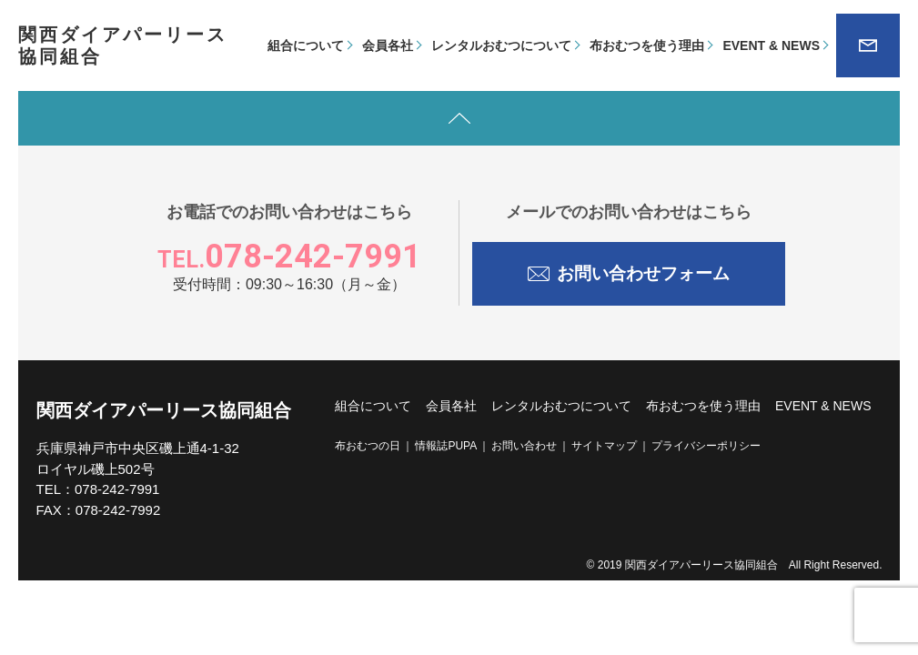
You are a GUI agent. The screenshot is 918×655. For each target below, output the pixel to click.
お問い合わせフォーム (628, 271)
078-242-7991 (289, 256)
